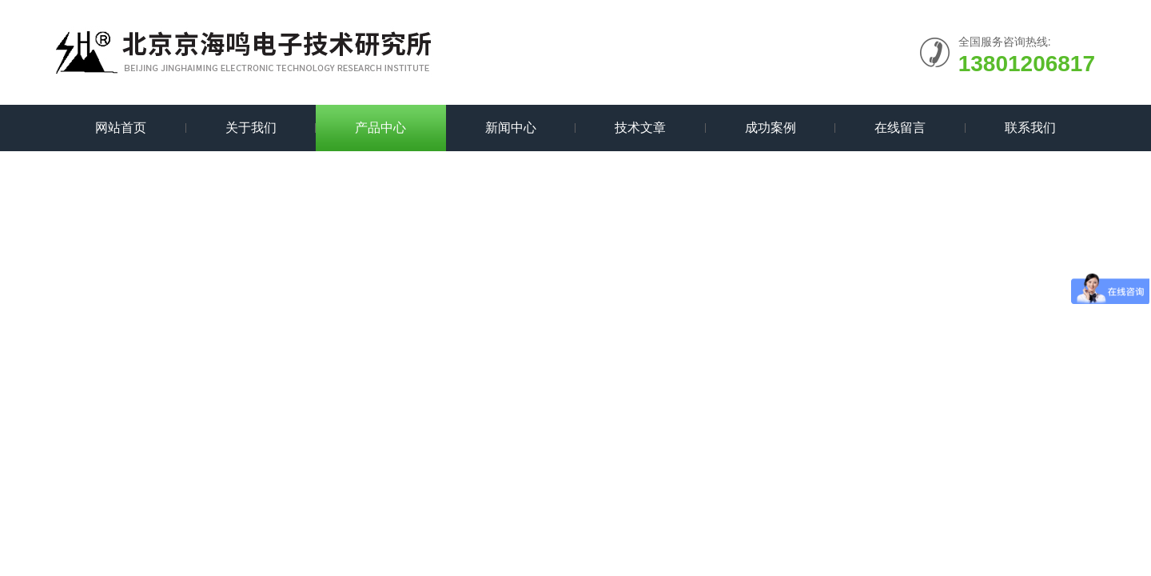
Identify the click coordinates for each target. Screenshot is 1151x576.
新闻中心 (510, 127)
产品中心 (380, 127)
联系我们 (1030, 127)
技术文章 (640, 127)
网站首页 (120, 127)
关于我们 (251, 127)
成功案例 (770, 127)
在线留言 (900, 127)
